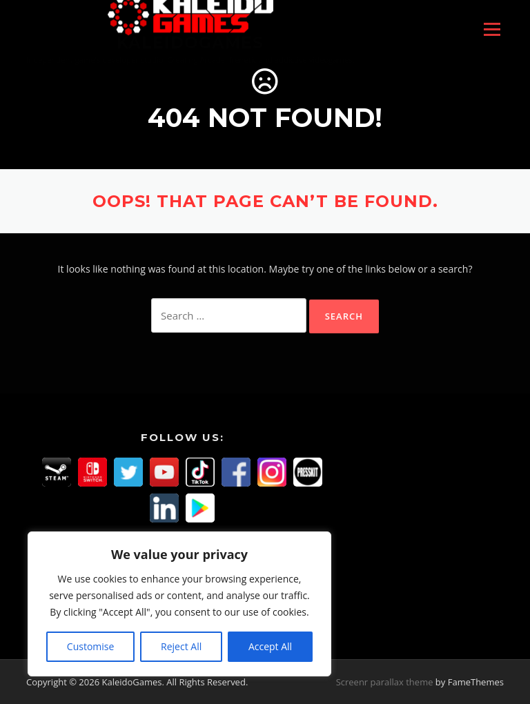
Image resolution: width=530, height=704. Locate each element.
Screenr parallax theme (384, 682)
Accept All (270, 646)
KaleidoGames (190, 42)
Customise (91, 646)
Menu (492, 29)
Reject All (181, 646)
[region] (179, 603)
